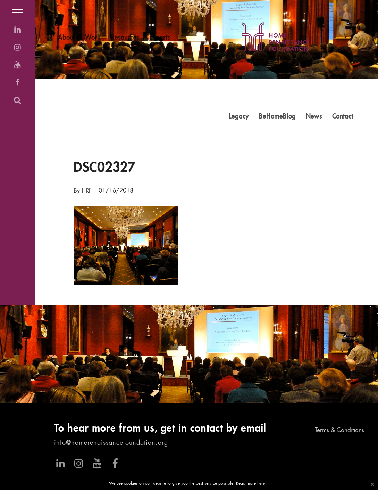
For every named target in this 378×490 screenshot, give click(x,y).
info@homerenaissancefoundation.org (111, 443)
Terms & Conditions (339, 430)
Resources (125, 37)
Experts (159, 37)
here (261, 484)
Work (93, 37)
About (66, 37)
